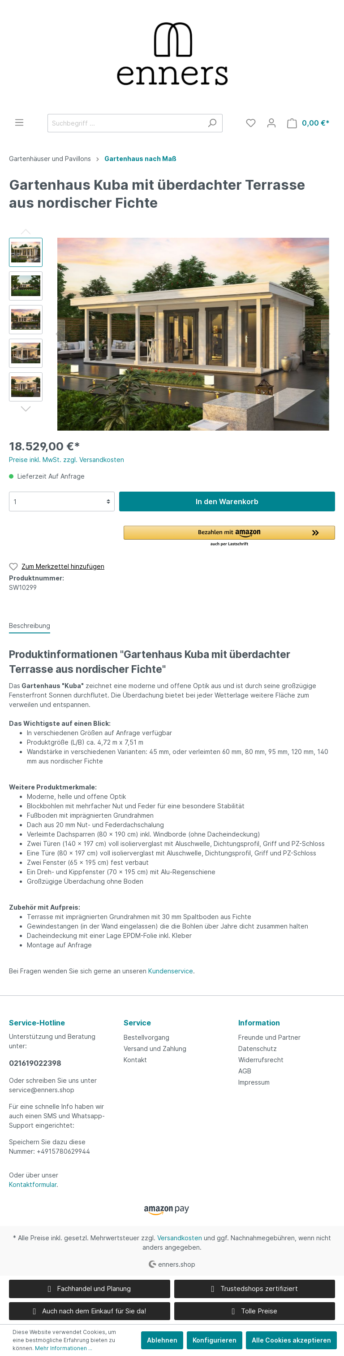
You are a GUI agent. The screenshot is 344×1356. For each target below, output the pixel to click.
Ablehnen (162, 1340)
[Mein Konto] (271, 122)
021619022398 (35, 1063)
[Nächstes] (328, 334)
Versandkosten (179, 1238)
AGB (244, 1071)
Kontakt (135, 1060)
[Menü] (19, 122)
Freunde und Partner (269, 1037)
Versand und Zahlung (155, 1048)
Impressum (254, 1082)
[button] (229, 536)
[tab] (29, 625)
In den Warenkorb (227, 501)
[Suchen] (212, 123)
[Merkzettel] (251, 122)
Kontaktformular (32, 1184)
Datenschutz (257, 1048)
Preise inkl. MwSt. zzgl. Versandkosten (66, 459)
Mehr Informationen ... (63, 1348)
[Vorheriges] (58, 334)
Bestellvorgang (146, 1037)
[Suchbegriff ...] (124, 123)
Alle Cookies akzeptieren (291, 1340)
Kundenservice (170, 971)
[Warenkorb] (308, 123)
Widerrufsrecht (261, 1060)
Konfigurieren (214, 1340)
